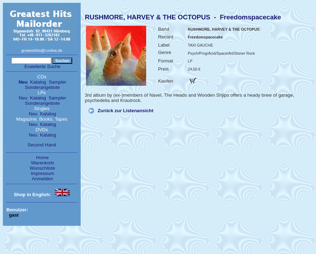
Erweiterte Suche (42, 66)
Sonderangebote (42, 87)
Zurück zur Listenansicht (126, 110)
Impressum (42, 173)
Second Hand (42, 144)
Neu (22, 82)
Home (42, 157)
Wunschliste (42, 168)
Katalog (38, 82)
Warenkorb (42, 162)
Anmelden (42, 178)
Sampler (58, 82)
